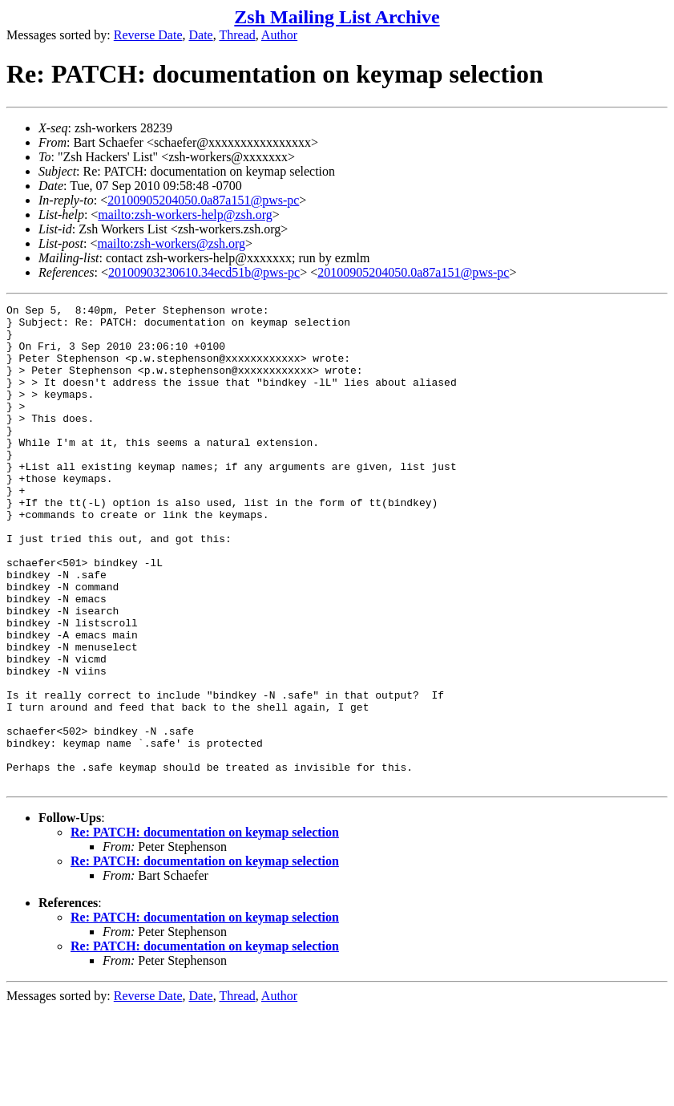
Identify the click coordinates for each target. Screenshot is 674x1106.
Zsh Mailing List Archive (336, 16)
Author (279, 35)
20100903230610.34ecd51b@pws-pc (204, 272)
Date (201, 35)
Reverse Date (148, 35)
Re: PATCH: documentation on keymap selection (205, 928)
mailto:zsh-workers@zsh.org (171, 243)
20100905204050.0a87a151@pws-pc (203, 200)
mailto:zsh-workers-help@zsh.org (185, 214)
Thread (237, 35)
